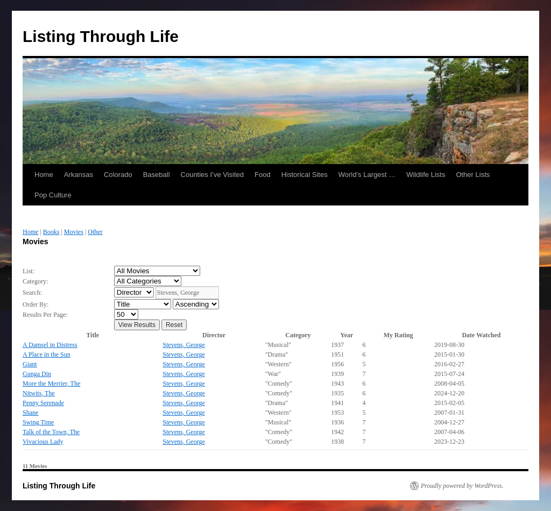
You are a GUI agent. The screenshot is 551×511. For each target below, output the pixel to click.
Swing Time (38, 422)
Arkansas (78, 175)
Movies (73, 232)
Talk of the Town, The (51, 432)
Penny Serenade (43, 403)
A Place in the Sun (46, 354)
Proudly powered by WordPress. (462, 485)
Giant (30, 364)
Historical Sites (304, 175)
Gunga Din (37, 374)
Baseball (156, 175)
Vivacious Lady (43, 441)
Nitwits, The (39, 393)
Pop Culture (53, 195)
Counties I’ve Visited (212, 175)
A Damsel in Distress (50, 345)
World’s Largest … (366, 175)
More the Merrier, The (51, 383)
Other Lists (473, 175)
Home (43, 175)
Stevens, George (183, 345)
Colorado (118, 175)
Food (263, 175)
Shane (30, 412)
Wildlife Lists (425, 175)
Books (51, 232)
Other (95, 232)
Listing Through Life (101, 36)
